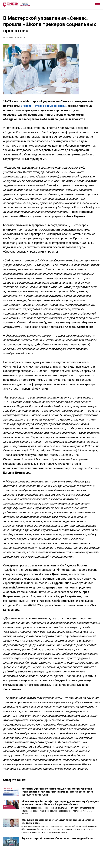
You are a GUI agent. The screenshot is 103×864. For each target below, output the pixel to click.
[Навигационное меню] (97, 4)
